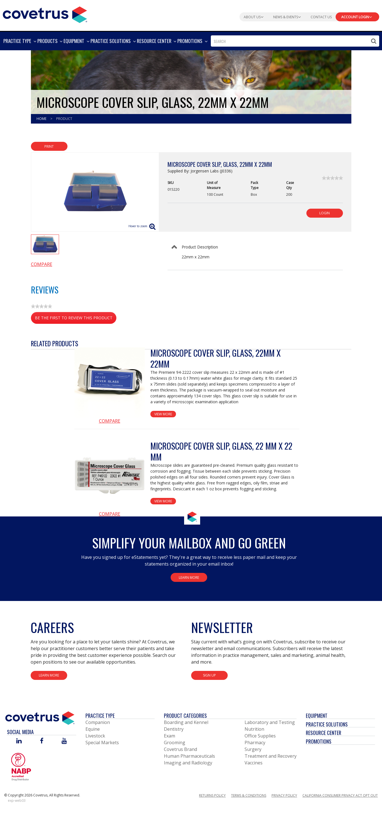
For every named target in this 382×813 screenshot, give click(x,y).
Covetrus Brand (180, 749)
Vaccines (254, 763)
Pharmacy (255, 742)
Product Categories (185, 715)
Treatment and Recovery (271, 756)
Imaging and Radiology (188, 763)
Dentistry (174, 729)
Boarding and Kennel (186, 722)
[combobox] (295, 41)
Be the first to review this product (75, 319)
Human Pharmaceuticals (189, 756)
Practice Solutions (327, 724)
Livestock (95, 736)
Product (64, 118)
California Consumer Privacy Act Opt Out (340, 795)
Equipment (316, 715)
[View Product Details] (109, 382)
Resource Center (323, 732)
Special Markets (102, 742)
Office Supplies (260, 736)
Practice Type (100, 715)
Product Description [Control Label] (200, 247)
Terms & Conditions (248, 795)
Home (42, 118)
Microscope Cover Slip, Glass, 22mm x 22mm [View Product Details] (215, 358)
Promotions (318, 741)
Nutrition (254, 729)
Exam (169, 736)
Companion (97, 722)
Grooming (174, 742)
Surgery (253, 749)
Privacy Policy (284, 795)
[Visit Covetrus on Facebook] (41, 741)
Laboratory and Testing (270, 722)
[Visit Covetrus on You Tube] (64, 741)
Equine (92, 729)
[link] (332, 178)
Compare (41, 264)
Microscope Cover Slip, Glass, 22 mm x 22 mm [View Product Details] (221, 451)
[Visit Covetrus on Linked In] (19, 741)
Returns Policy (212, 795)
